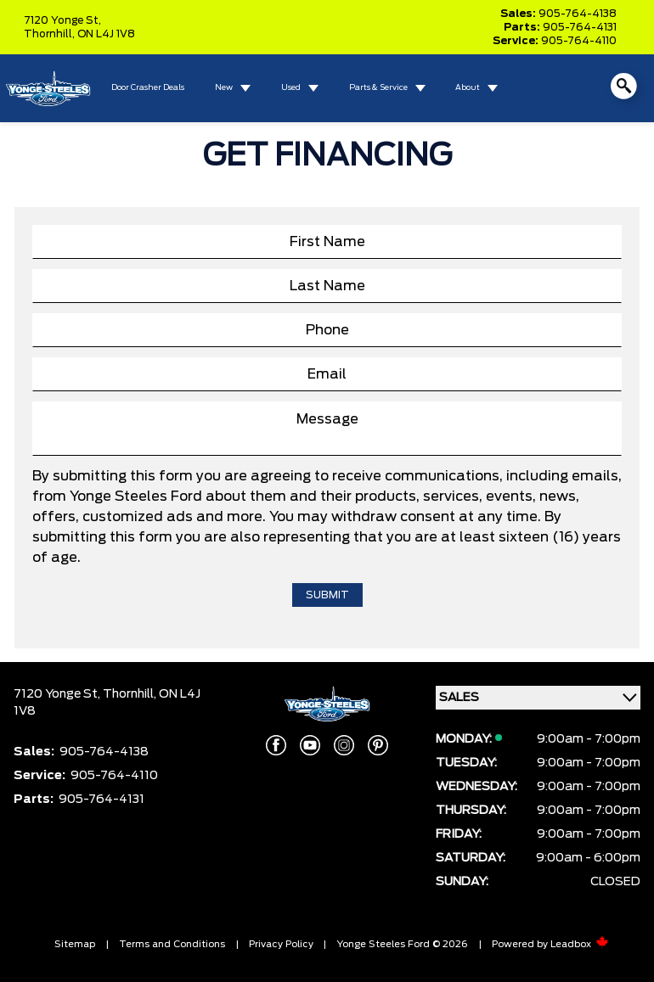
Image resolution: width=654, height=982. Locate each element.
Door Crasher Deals (147, 88)
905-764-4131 (580, 27)
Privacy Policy (281, 944)
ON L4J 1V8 (106, 34)
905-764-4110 (579, 41)
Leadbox (579, 944)
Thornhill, (50, 34)
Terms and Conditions (172, 944)
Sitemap (74, 944)
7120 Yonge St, (62, 20)
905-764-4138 (577, 13)
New (224, 88)
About (467, 88)
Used (291, 88)
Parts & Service (378, 88)
